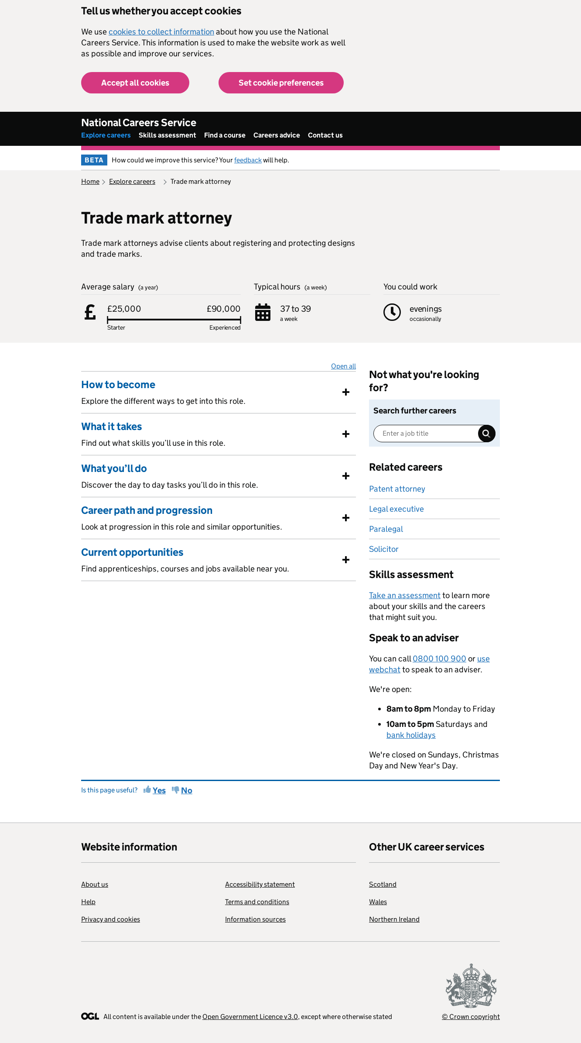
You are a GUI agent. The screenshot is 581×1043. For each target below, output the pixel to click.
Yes (159, 790)
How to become (118, 384)
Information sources (255, 919)
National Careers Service (138, 122)
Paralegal (386, 529)
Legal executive (396, 509)
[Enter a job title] (434, 433)
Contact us (325, 135)
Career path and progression (146, 510)
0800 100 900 (439, 659)
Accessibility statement (260, 884)
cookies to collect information (161, 32)
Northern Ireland (394, 919)
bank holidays (411, 735)
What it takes (111, 426)
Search (487, 433)
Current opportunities (132, 552)
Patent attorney (397, 489)
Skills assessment (167, 135)
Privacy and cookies (110, 919)
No (186, 790)
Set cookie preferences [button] (281, 83)
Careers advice (276, 135)
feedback (248, 160)
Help (88, 902)
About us (94, 884)
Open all (343, 366)
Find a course (225, 135)
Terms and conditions (257, 902)
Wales (378, 902)
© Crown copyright (471, 1016)
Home (90, 181)
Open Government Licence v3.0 (250, 1016)
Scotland (382, 884)
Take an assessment (405, 595)
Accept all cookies (135, 83)
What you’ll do (114, 468)
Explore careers (106, 135)
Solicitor (384, 549)
